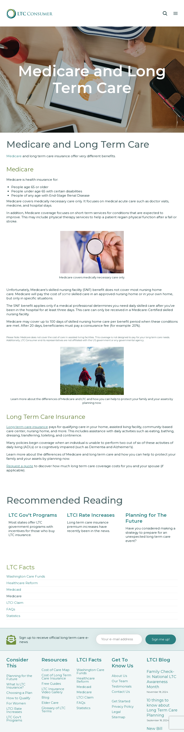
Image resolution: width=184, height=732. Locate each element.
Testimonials (121, 686)
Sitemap (118, 717)
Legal (116, 712)
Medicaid (13, 590)
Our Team (120, 681)
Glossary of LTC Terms (54, 709)
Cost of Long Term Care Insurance (56, 676)
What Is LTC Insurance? (15, 685)
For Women (16, 703)
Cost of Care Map (56, 670)
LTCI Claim (14, 603)
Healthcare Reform (22, 583)
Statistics (13, 616)
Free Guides (51, 684)
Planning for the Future (19, 677)
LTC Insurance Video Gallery (53, 690)
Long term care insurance (27, 427)
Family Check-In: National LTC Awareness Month (161, 679)
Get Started (121, 701)
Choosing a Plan (19, 693)
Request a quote (19, 466)
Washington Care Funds (25, 576)
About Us (119, 676)
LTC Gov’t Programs (14, 718)
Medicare (14, 156)
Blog (45, 697)
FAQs (10, 609)
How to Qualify (18, 698)
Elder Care (50, 703)
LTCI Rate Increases (14, 710)
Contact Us (121, 692)
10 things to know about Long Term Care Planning (162, 708)
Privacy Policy (123, 706)
